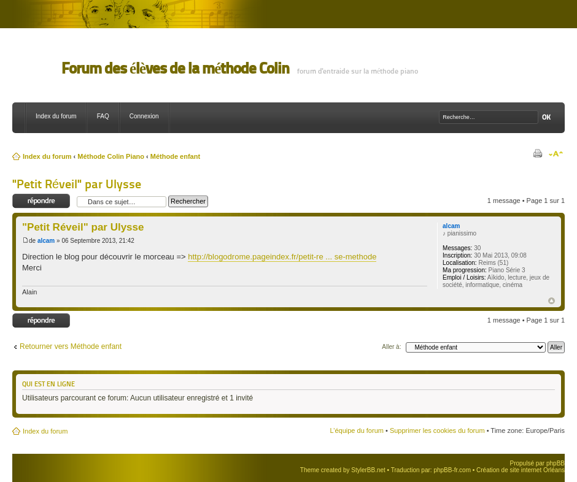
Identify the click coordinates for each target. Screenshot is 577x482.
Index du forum (56, 116)
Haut (551, 300)
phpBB (555, 463)
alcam (46, 240)
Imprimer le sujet (537, 153)
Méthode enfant (175, 156)
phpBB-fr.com (452, 470)
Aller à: (391, 346)
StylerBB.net (368, 470)
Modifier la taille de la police (556, 153)
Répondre (41, 201)
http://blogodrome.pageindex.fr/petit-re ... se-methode (282, 256)
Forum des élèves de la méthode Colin (175, 68)
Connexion (144, 116)
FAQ (103, 116)
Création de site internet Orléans (520, 470)
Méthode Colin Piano (110, 156)
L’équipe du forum (356, 430)
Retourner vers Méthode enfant (71, 346)
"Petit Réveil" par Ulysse (76, 184)
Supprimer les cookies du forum (437, 430)
